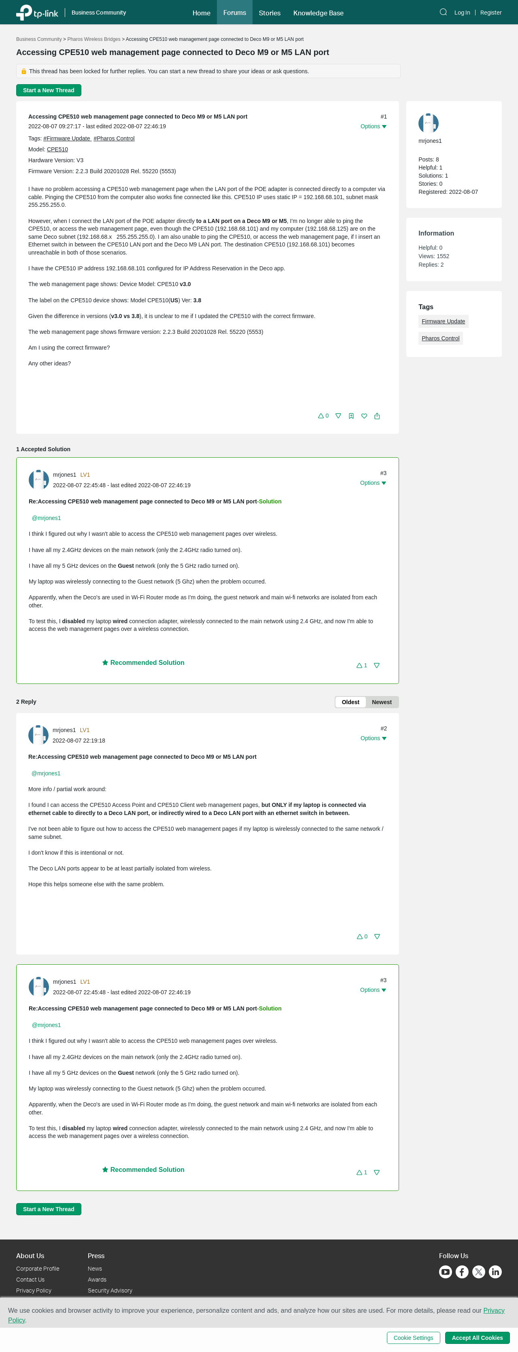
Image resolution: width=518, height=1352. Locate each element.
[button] (444, 12)
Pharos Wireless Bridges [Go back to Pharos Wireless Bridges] (93, 39)
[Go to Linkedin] (495, 1271)
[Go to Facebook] (462, 1271)
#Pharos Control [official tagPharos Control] (113, 138)
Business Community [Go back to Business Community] (39, 39)
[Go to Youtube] (445, 1271)
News (95, 1268)
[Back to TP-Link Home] (37, 11)
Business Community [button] (99, 12)
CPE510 (57, 149)
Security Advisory (110, 1290)
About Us (30, 1255)
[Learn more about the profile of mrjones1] (41, 479)
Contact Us (30, 1279)
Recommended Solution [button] (143, 662)
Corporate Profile (37, 1268)
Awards (97, 1279)
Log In (462, 12)
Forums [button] (234, 12)
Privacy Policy (33, 1290)
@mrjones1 (46, 518)
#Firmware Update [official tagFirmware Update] (67, 138)
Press (96, 1255)
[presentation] (39, 480)
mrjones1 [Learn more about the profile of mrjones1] (64, 474)
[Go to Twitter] (478, 1272)
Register (491, 12)
